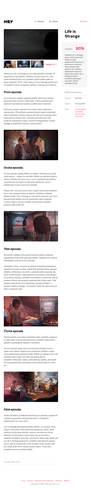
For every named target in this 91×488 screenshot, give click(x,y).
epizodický (79, 112)
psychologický (80, 109)
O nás (23, 481)
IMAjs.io (67, 481)
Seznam (83, 21)
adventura (79, 116)
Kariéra (30, 481)
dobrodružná (80, 114)
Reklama (58, 481)
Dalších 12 (50, 64)
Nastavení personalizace (44, 481)
